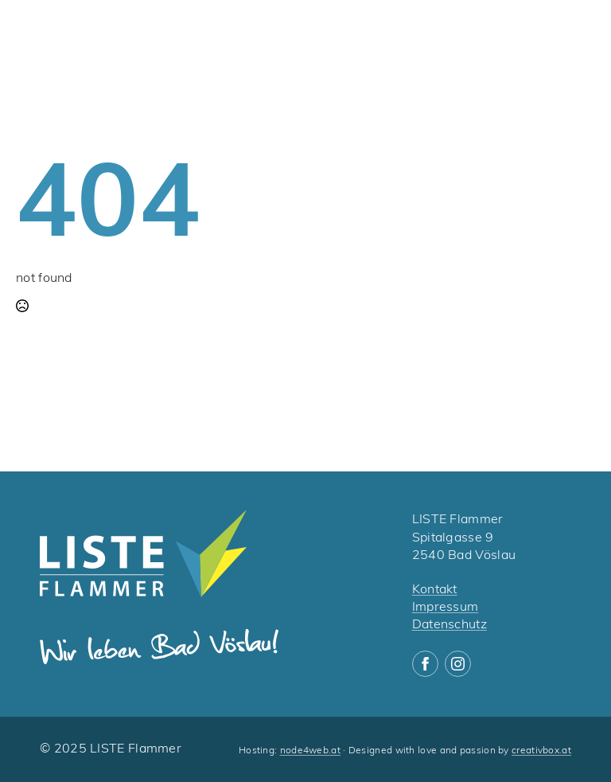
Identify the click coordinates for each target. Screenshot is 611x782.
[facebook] (425, 664)
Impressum (445, 607)
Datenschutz (449, 625)
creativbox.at (541, 751)
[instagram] (458, 664)
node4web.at (310, 751)
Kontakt (434, 590)
